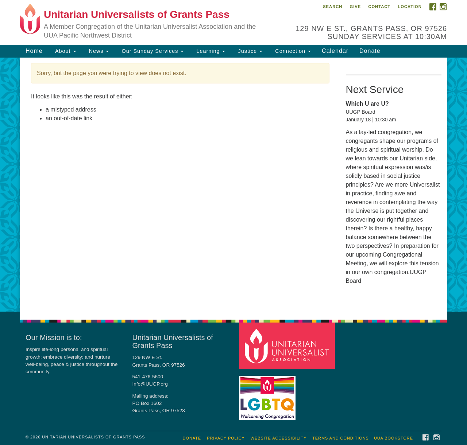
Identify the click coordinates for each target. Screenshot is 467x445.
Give (355, 6)
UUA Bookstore (393, 438)
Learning (209, 51)
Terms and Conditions (340, 438)
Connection (292, 51)
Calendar (335, 51)
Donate (370, 51)
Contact (379, 6)
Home (34, 51)
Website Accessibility (278, 438)
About (65, 51)
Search (332, 6)
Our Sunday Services (152, 51)
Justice (249, 51)
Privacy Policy (226, 438)
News (98, 51)
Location (410, 6)
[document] (233, 185)
